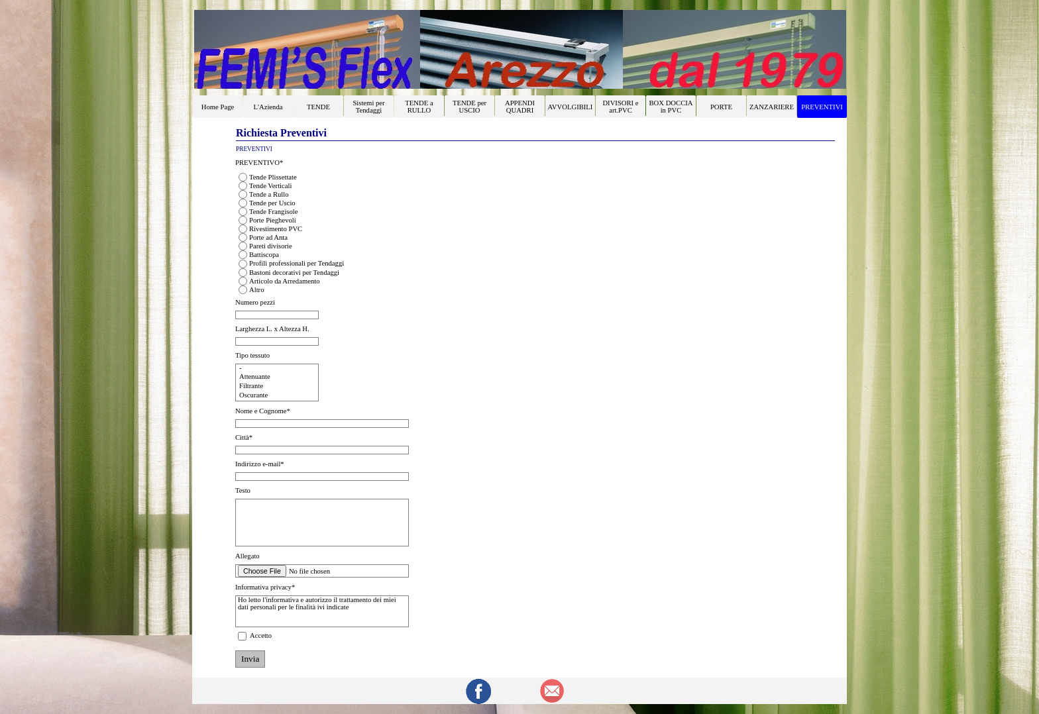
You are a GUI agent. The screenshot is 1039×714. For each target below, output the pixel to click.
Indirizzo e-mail (259, 464)
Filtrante (277, 386)
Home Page (217, 107)
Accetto (261, 635)
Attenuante (277, 377)
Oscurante (277, 396)
